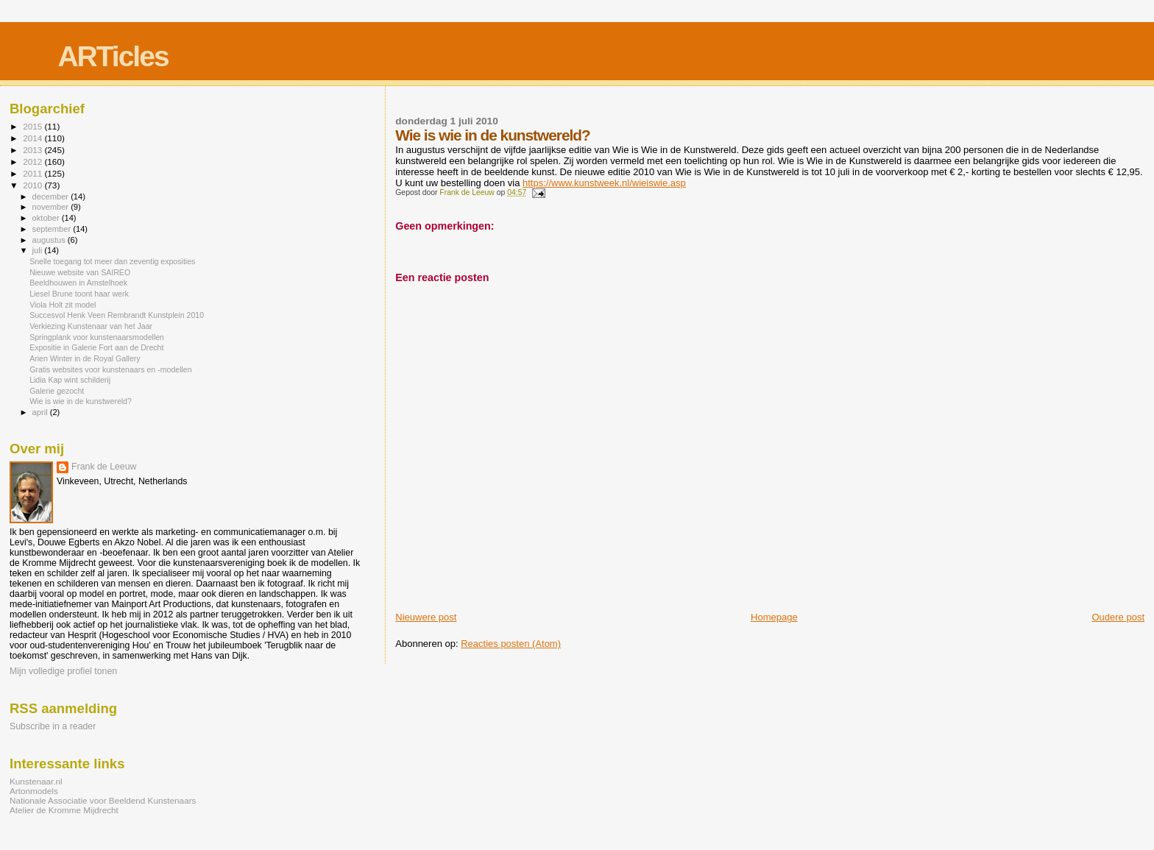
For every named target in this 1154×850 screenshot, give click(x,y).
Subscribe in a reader (53, 726)
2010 (33, 185)
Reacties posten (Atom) (511, 643)
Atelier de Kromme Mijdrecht (64, 810)
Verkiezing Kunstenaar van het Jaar (90, 326)
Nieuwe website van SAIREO (79, 272)
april (41, 412)
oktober (47, 217)
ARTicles (112, 56)
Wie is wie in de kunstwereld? (80, 401)
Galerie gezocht (56, 390)
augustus (50, 239)
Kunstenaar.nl (36, 781)
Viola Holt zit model (62, 304)
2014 (33, 138)
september (53, 228)
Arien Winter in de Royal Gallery (85, 358)
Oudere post (1117, 617)
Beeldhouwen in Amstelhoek (78, 282)
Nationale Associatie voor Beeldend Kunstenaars (103, 800)
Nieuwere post (425, 617)
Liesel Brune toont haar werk (79, 293)
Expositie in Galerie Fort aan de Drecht (96, 347)
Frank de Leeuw (104, 466)
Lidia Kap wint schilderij (69, 379)
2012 (33, 161)
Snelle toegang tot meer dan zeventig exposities (112, 261)
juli (38, 250)
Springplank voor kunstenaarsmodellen (96, 337)
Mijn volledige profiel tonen (63, 671)
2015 (33, 126)
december (51, 196)
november (51, 206)
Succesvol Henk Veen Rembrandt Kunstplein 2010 (116, 315)
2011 (33, 173)
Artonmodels (34, 791)
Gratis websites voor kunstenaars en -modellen (110, 369)
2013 (33, 150)
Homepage (774, 617)
